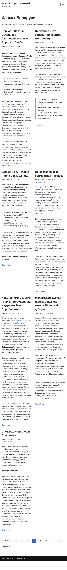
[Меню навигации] (62, 4)
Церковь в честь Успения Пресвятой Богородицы (48, 34)
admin (8, 46)
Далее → (6, 556)
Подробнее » (7, 169)
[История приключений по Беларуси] (16, 4)
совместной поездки (52, 207)
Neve (3, 568)
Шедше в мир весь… (19, 110)
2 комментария (7, 49)
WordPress (21, 568)
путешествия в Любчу (21, 325)
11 (60, 550)
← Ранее (6, 550)
